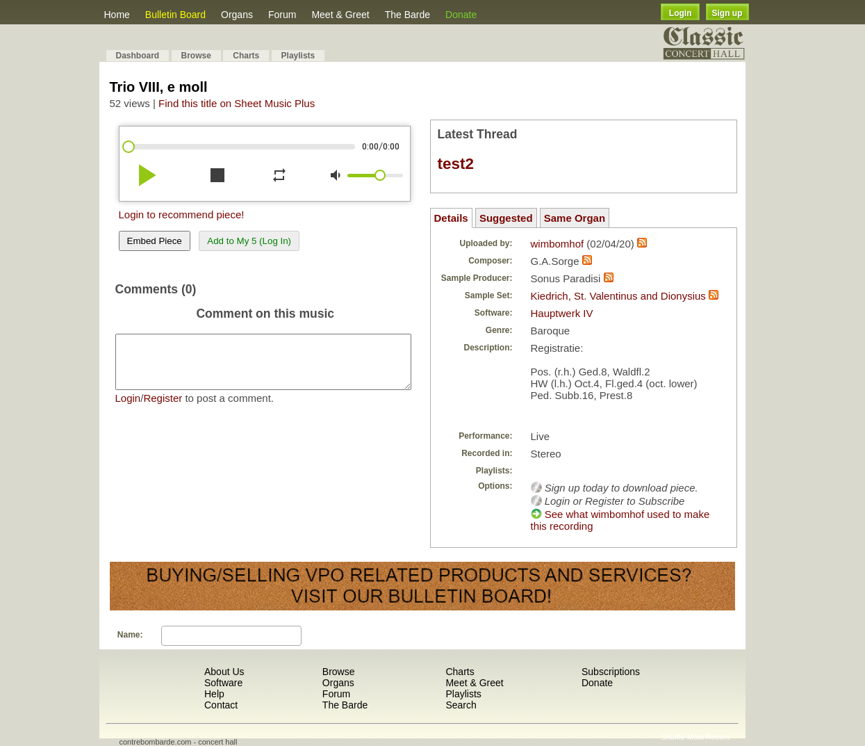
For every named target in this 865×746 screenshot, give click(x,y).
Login (680, 13)
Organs (237, 14)
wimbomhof (557, 244)
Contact (221, 705)
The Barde (407, 14)
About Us (224, 671)
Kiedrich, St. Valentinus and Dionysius (618, 296)
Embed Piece (154, 241)
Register (162, 408)
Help (214, 693)
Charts (246, 55)
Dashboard (138, 55)
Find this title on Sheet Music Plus (236, 103)
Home (117, 14)
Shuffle (673, 737)
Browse (196, 55)
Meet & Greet (340, 14)
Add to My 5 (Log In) (249, 241)
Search (460, 705)
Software (223, 682)
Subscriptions (611, 671)
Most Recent (708, 737)
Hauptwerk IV (562, 313)
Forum (282, 14)
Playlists (298, 55)
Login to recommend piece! (182, 214)
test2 (456, 163)
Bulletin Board (175, 14)
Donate (461, 14)
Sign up (727, 13)
